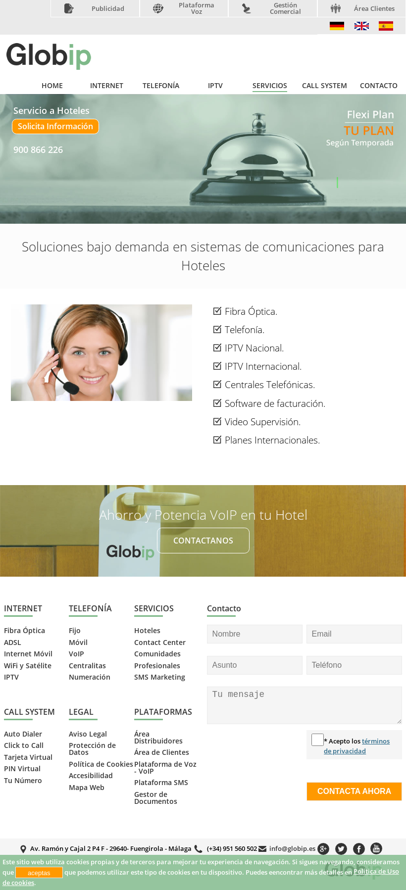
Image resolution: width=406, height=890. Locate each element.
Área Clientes (374, 8)
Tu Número (23, 780)
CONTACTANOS (203, 540)
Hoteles (147, 630)
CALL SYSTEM (324, 85)
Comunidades (157, 653)
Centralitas (87, 665)
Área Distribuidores (158, 737)
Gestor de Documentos (155, 798)
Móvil (78, 642)
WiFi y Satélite (27, 665)
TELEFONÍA (161, 85)
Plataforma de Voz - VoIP (165, 768)
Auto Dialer (23, 734)
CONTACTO (379, 85)
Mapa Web (86, 787)
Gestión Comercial (285, 8)
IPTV (215, 85)
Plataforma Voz (196, 8)
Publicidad (108, 8)
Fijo (75, 630)
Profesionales (157, 665)
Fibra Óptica (24, 630)
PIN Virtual (22, 768)
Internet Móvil (28, 653)
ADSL (12, 642)
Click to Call (24, 745)
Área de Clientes (161, 752)
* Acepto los (357, 746)
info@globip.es (292, 848)
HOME (52, 85)
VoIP (76, 653)
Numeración (89, 677)
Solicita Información (55, 126)
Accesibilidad (91, 775)
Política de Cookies (101, 764)
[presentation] (247, 765)
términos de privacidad (357, 746)
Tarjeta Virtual (28, 757)
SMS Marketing (159, 677)
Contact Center (160, 642)
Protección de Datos (92, 749)
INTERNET (106, 85)
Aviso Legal (88, 734)
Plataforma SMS (161, 782)
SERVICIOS (270, 85)
